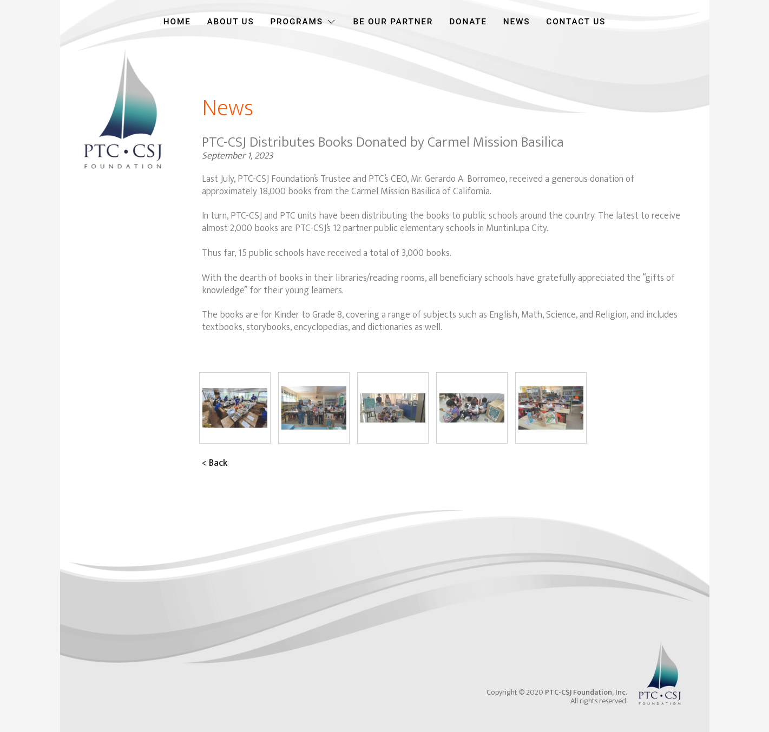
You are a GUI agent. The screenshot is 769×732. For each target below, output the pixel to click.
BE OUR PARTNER (393, 22)
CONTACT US (576, 22)
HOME (177, 22)
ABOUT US (230, 22)
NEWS (516, 22)
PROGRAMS (303, 21)
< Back (214, 463)
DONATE (468, 22)
